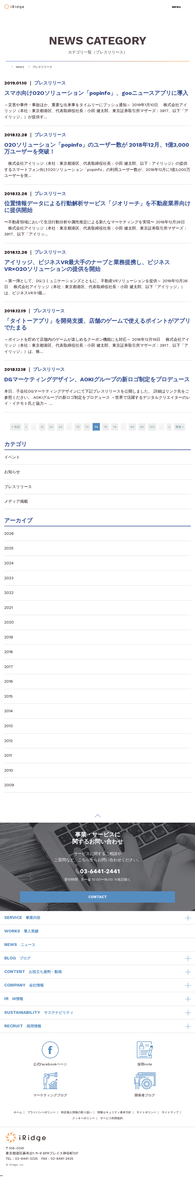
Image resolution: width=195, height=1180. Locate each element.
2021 (8, 607)
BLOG (17, 958)
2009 (9, 785)
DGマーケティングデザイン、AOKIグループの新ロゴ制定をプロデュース (97, 379)
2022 (9, 592)
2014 (8, 711)
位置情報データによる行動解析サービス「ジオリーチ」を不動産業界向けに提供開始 (97, 206)
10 (42, 426)
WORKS (21, 931)
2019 (8, 637)
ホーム (18, 1112)
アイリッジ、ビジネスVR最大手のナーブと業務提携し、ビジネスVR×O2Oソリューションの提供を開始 (87, 265)
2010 (8, 770)
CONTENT (33, 972)
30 (60, 426)
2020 (9, 622)
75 (105, 426)
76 (115, 426)
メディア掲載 (16, 501)
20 (51, 426)
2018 (8, 651)
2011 (8, 755)
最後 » (179, 426)
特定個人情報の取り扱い (76, 1112)
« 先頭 (16, 426)
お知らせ (12, 471)
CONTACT (128, 897)
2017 (8, 666)
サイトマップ (170, 1112)
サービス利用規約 (111, 1118)
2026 (9, 533)
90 (142, 426)
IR (13, 999)
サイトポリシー (146, 1112)
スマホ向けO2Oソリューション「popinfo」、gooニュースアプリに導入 (96, 93)
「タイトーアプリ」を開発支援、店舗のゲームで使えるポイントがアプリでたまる (97, 324)
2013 (8, 725)
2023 (9, 578)
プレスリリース (109, 52)
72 (78, 426)
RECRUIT (22, 1026)
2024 (9, 563)
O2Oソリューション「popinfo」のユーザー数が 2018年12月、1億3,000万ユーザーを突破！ (96, 148)
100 (152, 426)
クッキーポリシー (83, 1118)
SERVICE (22, 918)
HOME (5, 66)
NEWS (20, 66)
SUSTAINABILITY (38, 1013)
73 (87, 426)
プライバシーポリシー (41, 1112)
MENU (176, 6)
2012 (8, 740)
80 (132, 426)
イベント (12, 457)
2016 (8, 681)
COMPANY (24, 985)
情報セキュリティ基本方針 (114, 1112)
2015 (8, 696)
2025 (9, 548)
